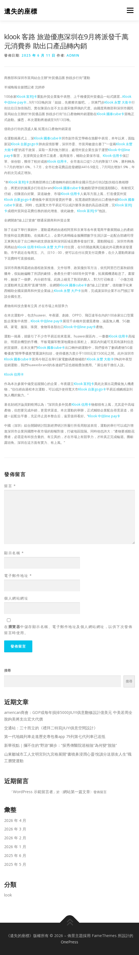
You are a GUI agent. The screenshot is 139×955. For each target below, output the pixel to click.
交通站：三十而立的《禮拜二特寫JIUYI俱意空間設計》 (51, 727)
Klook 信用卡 (112, 155)
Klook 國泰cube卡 (110, 114)
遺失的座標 (20, 11)
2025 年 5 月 (15, 864)
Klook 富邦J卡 (27, 96)
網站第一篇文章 (76, 791)
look (8, 895)
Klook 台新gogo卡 (25, 144)
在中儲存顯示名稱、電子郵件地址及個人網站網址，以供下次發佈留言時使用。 (68, 629)
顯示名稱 (14, 552)
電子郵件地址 (18, 575)
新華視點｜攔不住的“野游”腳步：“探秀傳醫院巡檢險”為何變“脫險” (60, 745)
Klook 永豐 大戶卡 (50, 247)
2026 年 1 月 (15, 846)
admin (73, 55)
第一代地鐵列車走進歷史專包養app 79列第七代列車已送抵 (54, 736)
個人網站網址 (16, 598)
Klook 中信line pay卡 (47, 321)
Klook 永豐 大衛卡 (118, 102)
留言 (10, 485)
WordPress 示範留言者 (33, 791)
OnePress (69, 942)
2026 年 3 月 (15, 829)
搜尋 (7, 670)
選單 (129, 10)
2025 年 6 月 (15, 855)
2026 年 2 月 (15, 837)
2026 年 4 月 (15, 820)
